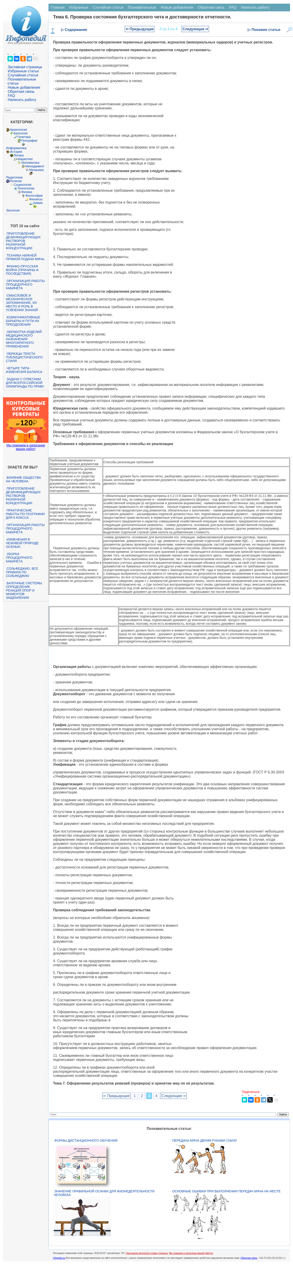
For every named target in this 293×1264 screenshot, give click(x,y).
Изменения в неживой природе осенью (22, 543)
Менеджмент (34, 166)
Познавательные (142, 7)
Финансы (36, 199)
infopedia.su (59, 1258)
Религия (16, 181)
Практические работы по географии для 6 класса (25, 514)
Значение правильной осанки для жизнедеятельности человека (104, 1193)
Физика (26, 192)
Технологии (26, 188)
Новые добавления (24, 87)
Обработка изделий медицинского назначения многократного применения (24, 339)
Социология (22, 184)
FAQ (11, 96)
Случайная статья (23, 75)
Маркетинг (25, 159)
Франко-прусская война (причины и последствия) (22, 269)
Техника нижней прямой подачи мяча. (25, 257)
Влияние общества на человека (23, 479)
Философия (34, 195)
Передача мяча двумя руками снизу (204, 1140)
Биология (21, 133)
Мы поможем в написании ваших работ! (25, 447)
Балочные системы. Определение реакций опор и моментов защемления (24, 590)
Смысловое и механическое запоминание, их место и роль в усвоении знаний (22, 303)
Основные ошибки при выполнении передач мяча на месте (226, 1191)
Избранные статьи (23, 71)
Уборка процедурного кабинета (19, 557)
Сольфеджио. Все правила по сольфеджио (22, 572)
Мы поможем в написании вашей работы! (191, 1253)
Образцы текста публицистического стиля (24, 357)
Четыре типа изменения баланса (24, 370)
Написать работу (22, 100)
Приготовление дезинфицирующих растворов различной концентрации (23, 241)
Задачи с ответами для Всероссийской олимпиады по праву (25, 382)
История (16, 152)
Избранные (78, 7)
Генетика (24, 137)
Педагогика (14, 177)
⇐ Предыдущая (140, 29)
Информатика (16, 148)
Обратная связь (21, 91)
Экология (13, 210)
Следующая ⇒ (195, 29)
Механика (36, 170)
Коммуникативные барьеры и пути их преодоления (23, 320)
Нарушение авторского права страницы (147, 1253)
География (29, 140)
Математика (30, 162)
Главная (58, 7)
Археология (18, 129)
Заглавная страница (25, 67)
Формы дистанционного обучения (85, 1140)
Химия (38, 203)
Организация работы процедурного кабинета (25, 284)
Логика (19, 155)
